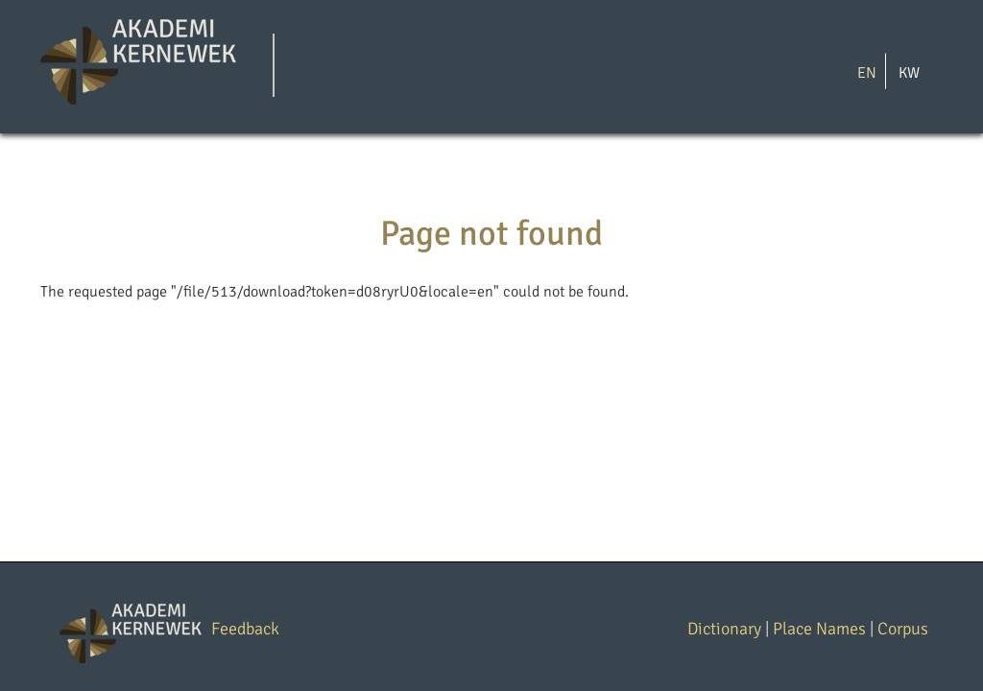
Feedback (245, 628)
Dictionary (724, 628)
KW (909, 72)
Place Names (819, 628)
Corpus (902, 628)
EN (866, 72)
